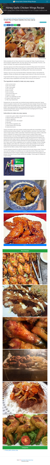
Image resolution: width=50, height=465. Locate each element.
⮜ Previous (25, 211)
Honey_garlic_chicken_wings (12, 18)
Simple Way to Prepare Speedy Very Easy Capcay (26, 18)
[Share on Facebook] (8, 25)
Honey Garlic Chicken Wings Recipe (24, 2)
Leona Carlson (7, 22)
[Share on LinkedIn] (12, 25)
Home (5, 18)
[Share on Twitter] (5, 25)
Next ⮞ (25, 244)
